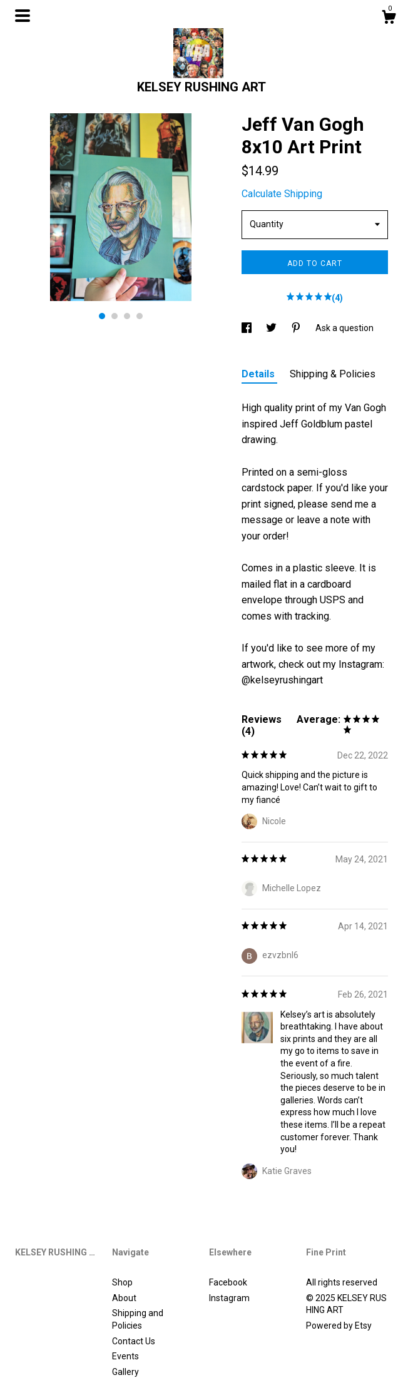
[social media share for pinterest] (297, 328)
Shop (122, 1282)
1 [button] (102, 316)
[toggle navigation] (22, 15)
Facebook (228, 1282)
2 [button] (114, 316)
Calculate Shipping (282, 194)
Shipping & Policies (332, 374)
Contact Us (133, 1341)
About (124, 1298)
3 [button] (127, 316)
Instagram (229, 1298)
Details (259, 374)
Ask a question (344, 328)
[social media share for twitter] (272, 328)
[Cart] (388, 18)
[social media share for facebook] (247, 328)
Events (125, 1356)
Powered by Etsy (339, 1326)
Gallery (125, 1372)
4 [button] (139, 316)
